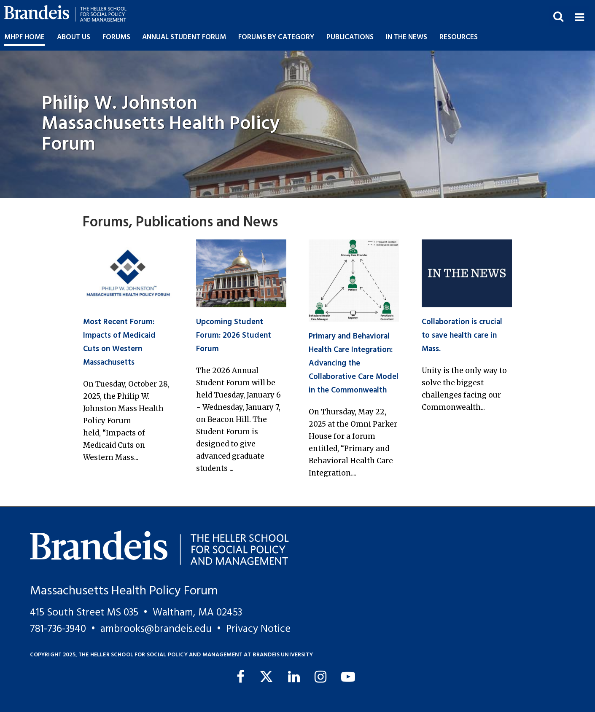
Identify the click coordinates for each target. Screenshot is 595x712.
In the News (406, 37)
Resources (458, 37)
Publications (350, 37)
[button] (579, 16)
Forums (116, 37)
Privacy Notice (258, 629)
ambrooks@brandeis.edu (156, 629)
